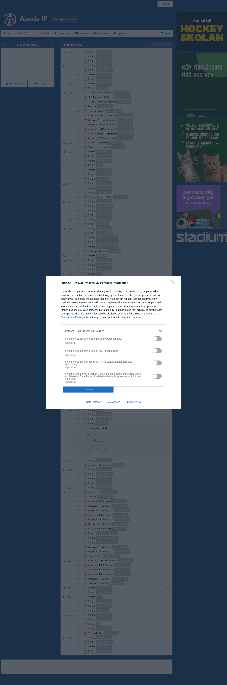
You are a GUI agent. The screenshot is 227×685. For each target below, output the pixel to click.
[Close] (174, 283)
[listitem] (113, 331)
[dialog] (113, 342)
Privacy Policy (133, 402)
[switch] (157, 338)
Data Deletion (93, 402)
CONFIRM (88, 389)
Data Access (113, 402)
